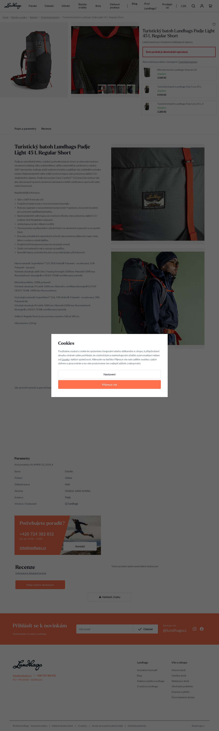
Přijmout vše (109, 384)
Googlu (65, 359)
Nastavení (109, 374)
